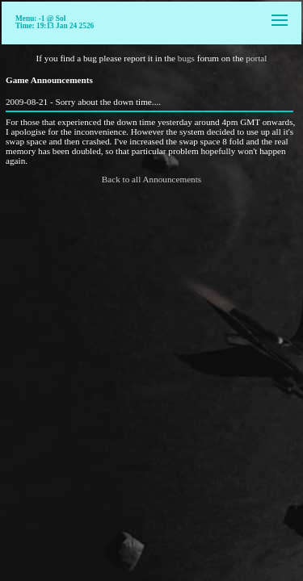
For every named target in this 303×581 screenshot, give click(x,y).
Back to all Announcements (151, 179)
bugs (186, 58)
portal (256, 58)
